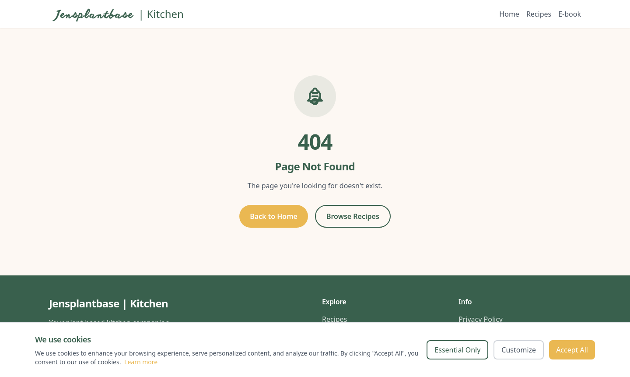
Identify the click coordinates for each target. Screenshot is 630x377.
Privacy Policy (480, 319)
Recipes (538, 14)
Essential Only (457, 350)
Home (509, 14)
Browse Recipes (352, 216)
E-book (569, 14)
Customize (518, 350)
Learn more (141, 362)
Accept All (572, 350)
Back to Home (274, 216)
